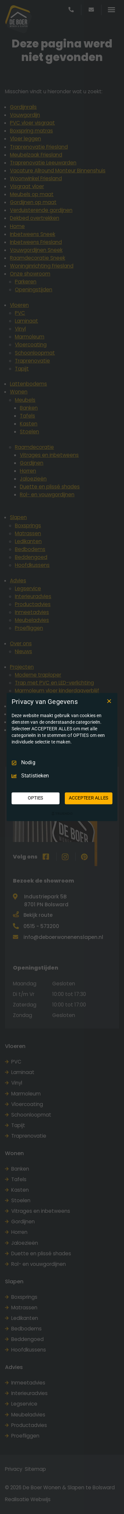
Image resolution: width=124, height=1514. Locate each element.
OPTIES (35, 798)
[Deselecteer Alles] (109, 701)
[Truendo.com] (62, 813)
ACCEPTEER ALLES (88, 798)
